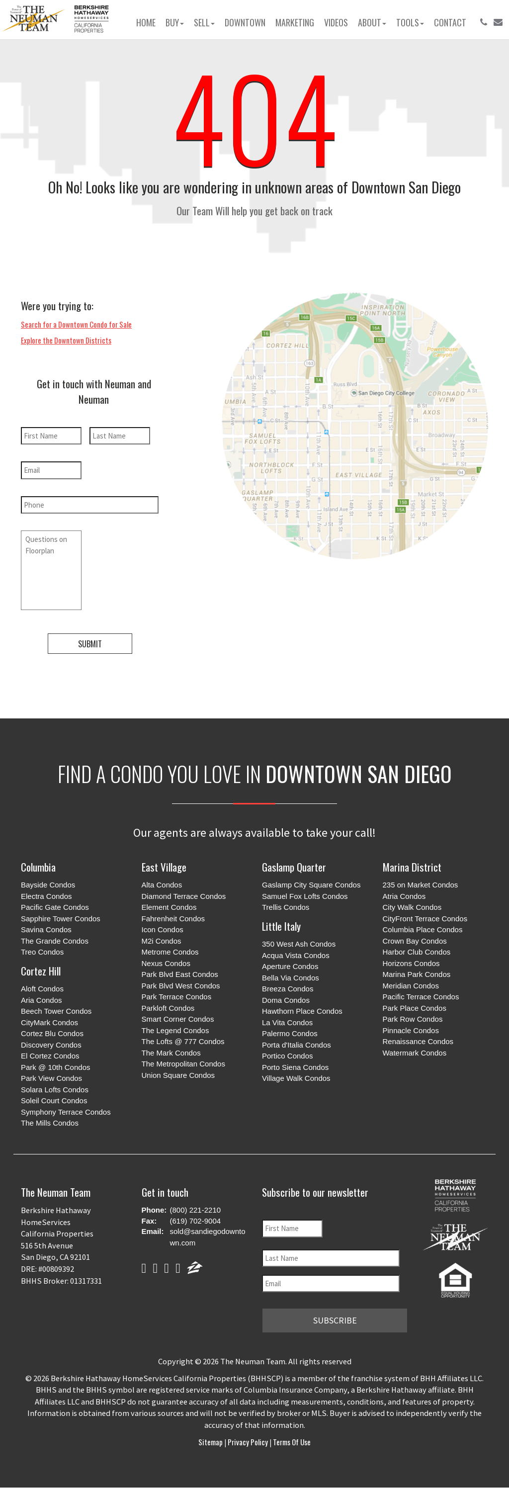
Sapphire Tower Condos (60, 918)
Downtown (245, 22)
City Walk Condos (412, 907)
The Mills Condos (50, 1123)
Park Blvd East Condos (180, 974)
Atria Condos (404, 896)
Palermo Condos (290, 1033)
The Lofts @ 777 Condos (183, 1041)
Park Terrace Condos (177, 996)
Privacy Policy (247, 1441)
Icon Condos (162, 929)
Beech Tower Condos (56, 1011)
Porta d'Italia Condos (296, 1045)
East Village (164, 867)
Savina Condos (46, 929)
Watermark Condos (415, 1053)
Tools (410, 22)
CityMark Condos (49, 1022)
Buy (175, 22)
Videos (336, 22)
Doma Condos (286, 1000)
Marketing (294, 22)
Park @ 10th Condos (55, 1067)
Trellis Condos (285, 907)
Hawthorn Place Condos (302, 1011)
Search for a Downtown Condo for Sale (76, 324)
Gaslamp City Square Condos (311, 885)
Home (146, 22)
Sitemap (211, 1441)
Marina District (412, 867)
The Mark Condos (171, 1053)
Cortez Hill (41, 970)
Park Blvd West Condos (181, 985)
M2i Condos (161, 941)
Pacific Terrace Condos (421, 996)
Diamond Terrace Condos (184, 896)
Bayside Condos (48, 885)
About (372, 22)
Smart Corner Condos (178, 1019)
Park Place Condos (414, 1008)
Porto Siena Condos (295, 1067)
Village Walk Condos (296, 1078)
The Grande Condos (54, 941)
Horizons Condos (411, 963)
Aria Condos (41, 1000)
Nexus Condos (166, 963)
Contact (450, 22)
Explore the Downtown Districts (66, 340)
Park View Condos (51, 1078)
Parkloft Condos (168, 1008)
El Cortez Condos (50, 1056)
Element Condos (169, 907)
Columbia (38, 867)
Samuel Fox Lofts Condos (305, 896)
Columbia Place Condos (423, 929)
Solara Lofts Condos (54, 1089)
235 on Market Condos (420, 885)
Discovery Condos (51, 1045)
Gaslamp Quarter (294, 867)
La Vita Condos (287, 1022)
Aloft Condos (42, 988)
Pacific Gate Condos (55, 907)
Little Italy (281, 926)
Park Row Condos (413, 1019)
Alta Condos (162, 885)
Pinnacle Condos (411, 1030)
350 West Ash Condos (299, 944)
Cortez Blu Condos (52, 1033)
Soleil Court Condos (54, 1100)
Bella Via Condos (290, 977)
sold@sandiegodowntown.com (208, 1237)
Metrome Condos (170, 952)
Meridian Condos (411, 985)
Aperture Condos (290, 966)
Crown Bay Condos (415, 941)
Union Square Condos (178, 1075)
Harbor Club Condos (417, 952)
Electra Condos (46, 896)
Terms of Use (291, 1441)
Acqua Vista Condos (296, 955)
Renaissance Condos (418, 1041)
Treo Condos (42, 952)
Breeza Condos (287, 988)
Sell (204, 22)
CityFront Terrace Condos (425, 918)
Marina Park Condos (417, 974)
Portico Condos (287, 1056)
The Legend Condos (175, 1030)
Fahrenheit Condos (173, 918)
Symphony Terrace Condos (66, 1112)
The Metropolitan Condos (183, 1063)
